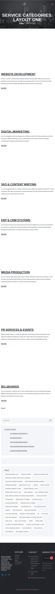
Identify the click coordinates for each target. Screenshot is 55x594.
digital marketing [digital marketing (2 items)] (28, 492)
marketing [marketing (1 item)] (7, 510)
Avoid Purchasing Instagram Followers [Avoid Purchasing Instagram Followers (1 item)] (34, 481)
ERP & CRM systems (15, 220)
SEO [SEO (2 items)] (38, 514)
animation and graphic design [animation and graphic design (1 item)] (41, 474)
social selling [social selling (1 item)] (8, 521)
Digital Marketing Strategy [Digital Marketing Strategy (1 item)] (41, 492)
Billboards (10, 386)
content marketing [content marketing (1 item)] (44, 485)
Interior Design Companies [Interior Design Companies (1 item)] (11, 507)
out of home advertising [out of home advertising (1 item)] (11, 514)
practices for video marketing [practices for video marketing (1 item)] (27, 514)
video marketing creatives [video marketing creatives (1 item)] (22, 532)
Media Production (15, 272)
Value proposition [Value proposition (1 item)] (27, 528)
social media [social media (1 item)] (45, 514)
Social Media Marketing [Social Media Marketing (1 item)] (11, 517)
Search (3, 408)
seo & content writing (18, 184)
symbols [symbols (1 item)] (31, 521)
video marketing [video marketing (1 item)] (9, 532)
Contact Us (17, 563)
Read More (4, 88)
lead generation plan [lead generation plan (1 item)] (26, 507)
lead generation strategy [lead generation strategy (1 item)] (40, 507)
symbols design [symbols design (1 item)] (39, 521)
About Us (17, 555)
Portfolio (17, 557)
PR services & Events (17, 329)
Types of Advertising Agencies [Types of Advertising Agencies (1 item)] (12, 528)
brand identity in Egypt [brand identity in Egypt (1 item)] (25, 485)
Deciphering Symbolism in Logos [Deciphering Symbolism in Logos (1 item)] (13, 489)
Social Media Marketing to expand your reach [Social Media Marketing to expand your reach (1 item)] (30, 517)
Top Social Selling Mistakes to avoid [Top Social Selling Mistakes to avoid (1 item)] (35, 524)
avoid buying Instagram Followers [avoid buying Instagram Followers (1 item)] (13, 481)
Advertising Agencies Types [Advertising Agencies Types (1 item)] (11, 474)
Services (17, 558)
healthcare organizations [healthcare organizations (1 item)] (11, 503)
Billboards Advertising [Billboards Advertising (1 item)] (11, 485)
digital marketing (15, 131)
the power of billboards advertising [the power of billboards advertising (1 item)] (14, 524)
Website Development (18, 74)
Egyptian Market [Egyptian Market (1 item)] (9, 499)
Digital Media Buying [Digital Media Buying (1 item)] (42, 496)
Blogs (16, 560)
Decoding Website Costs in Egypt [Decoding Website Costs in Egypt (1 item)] (13, 492)
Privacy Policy (18, 562)
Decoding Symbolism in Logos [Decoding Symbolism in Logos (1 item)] (31, 489)
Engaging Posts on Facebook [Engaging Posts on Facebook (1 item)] (23, 499)
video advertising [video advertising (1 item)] (38, 528)
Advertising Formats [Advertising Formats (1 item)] (26, 474)
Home (21, 23)
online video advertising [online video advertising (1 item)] (30, 510)
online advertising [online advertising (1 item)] (17, 510)
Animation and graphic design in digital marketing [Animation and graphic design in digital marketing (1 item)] (18, 478)
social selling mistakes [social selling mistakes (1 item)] (20, 521)
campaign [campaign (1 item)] (35, 485)
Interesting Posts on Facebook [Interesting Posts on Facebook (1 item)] (27, 503)
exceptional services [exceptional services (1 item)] (37, 499)
